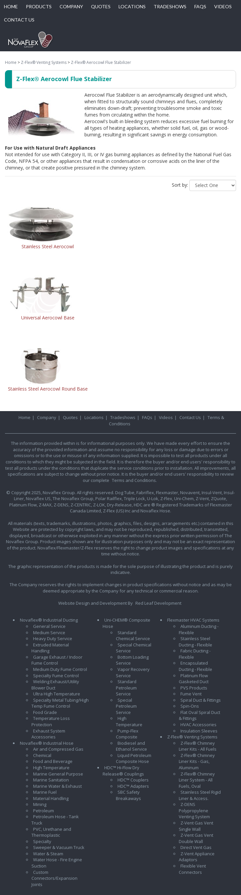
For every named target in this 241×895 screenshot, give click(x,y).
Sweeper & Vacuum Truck (58, 847)
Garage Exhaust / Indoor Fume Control (56, 660)
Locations (94, 417)
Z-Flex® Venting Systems (44, 62)
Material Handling (51, 798)
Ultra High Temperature (56, 694)
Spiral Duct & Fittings (200, 700)
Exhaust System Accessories (48, 734)
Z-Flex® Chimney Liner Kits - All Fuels (198, 746)
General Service (49, 626)
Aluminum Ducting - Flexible (198, 629)
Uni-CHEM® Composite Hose (126, 623)
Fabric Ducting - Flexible (195, 654)
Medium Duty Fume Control (60, 669)
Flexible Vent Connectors (192, 869)
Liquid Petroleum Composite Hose (133, 758)
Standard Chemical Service (133, 636)
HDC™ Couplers (133, 780)
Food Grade (45, 712)
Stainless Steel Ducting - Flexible (195, 642)
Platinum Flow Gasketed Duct (194, 679)
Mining (39, 804)
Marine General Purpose (58, 774)
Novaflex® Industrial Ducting (49, 620)
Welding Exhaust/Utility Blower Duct (55, 685)
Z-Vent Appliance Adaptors (197, 857)
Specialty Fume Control (56, 676)
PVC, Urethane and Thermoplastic (51, 832)
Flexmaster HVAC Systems (193, 620)
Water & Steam (48, 854)
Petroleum (43, 811)
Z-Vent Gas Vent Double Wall (196, 838)
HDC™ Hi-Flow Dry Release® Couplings (123, 771)
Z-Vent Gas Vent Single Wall (196, 826)
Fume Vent (191, 694)
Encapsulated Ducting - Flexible (195, 666)
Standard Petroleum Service (126, 688)
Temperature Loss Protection (50, 721)
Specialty (42, 841)
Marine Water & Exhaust (57, 786)
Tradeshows (122, 417)
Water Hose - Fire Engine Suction (56, 863)
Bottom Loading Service (132, 660)
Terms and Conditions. (134, 480)
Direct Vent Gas (196, 847)
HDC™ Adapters (133, 786)
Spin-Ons (189, 706)
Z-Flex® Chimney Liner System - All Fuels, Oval (197, 780)
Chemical (42, 755)
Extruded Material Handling (50, 648)
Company (46, 417)
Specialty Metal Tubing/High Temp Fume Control (60, 703)
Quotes (70, 417)
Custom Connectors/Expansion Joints (54, 878)
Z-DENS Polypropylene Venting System (194, 810)
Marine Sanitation (51, 780)
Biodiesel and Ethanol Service (131, 746)
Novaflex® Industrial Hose (46, 743)
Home (11, 62)
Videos (166, 417)
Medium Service (49, 633)
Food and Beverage (52, 761)
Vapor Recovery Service (133, 672)
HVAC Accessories (198, 725)
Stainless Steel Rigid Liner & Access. (200, 795)
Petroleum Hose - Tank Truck (55, 820)
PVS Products (193, 688)
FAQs (147, 417)
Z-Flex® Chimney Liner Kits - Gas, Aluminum (197, 761)
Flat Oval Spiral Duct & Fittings (199, 715)
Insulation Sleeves (198, 731)
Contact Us (190, 417)
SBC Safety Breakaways (128, 795)
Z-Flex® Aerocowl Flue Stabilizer (101, 62)
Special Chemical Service (133, 648)
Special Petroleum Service (126, 706)
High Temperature (51, 768)
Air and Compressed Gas (58, 749)
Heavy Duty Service (52, 638)
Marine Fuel (45, 792)
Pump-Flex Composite (127, 734)
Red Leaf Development (158, 603)
